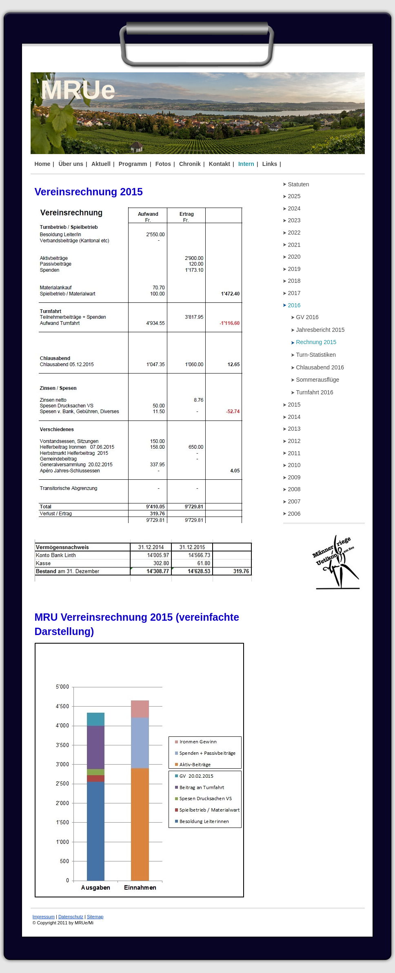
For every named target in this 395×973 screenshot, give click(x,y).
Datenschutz (70, 916)
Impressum (44, 916)
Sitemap (95, 916)
